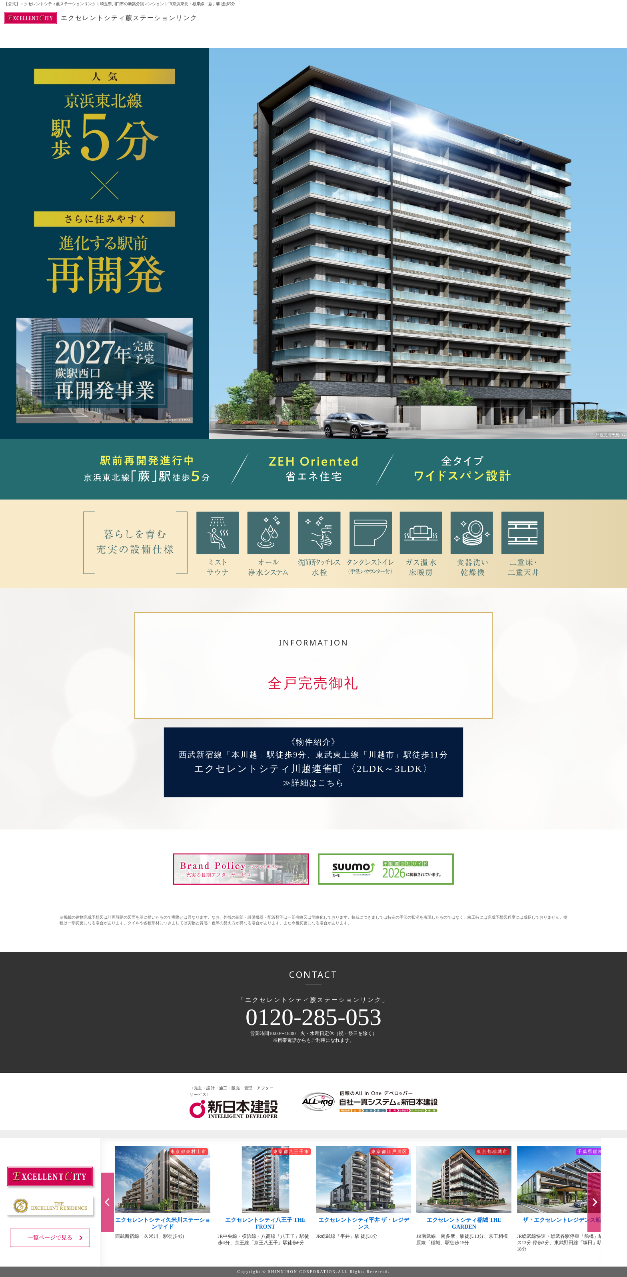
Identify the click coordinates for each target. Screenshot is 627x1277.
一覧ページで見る (57, 1238)
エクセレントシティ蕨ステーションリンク (101, 18)
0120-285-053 (313, 1017)
